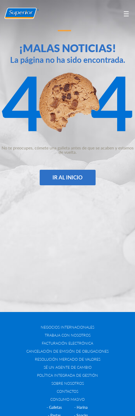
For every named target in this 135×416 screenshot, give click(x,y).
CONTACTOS (67, 391)
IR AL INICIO (67, 177)
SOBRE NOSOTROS (67, 383)
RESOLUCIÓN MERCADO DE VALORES (67, 359)
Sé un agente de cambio (68, 367)
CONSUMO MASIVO (67, 399)
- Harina (81, 407)
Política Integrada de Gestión (67, 375)
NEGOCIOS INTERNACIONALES (67, 327)
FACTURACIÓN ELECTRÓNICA (67, 343)
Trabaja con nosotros (68, 335)
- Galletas (54, 407)
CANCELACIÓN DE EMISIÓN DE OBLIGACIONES (67, 351)
